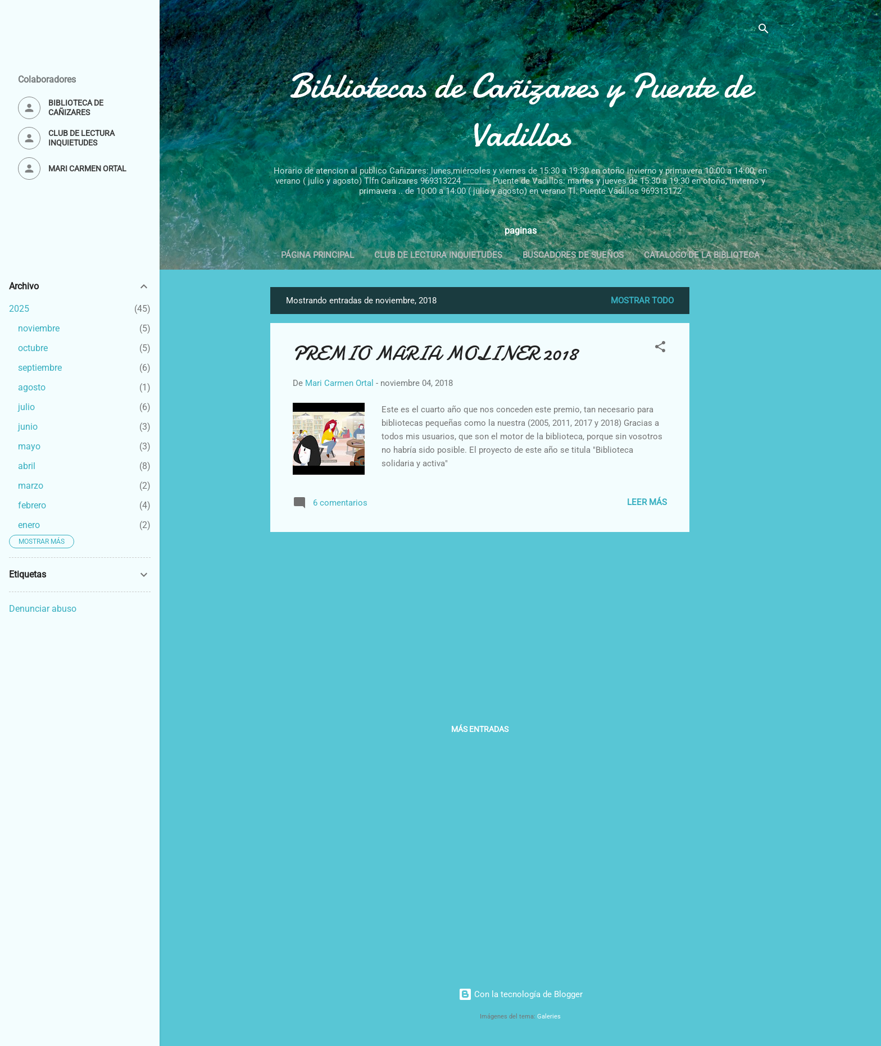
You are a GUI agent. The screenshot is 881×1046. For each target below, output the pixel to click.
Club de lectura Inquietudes (438, 255)
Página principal (317, 255)
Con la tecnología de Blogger (520, 994)
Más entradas (479, 729)
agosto (32, 387)
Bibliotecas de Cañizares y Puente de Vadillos (520, 110)
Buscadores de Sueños (573, 255)
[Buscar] (763, 30)
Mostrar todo (642, 300)
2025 (19, 308)
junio (28, 426)
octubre (33, 348)
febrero (32, 505)
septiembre (40, 367)
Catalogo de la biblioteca (702, 255)
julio (26, 407)
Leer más (647, 502)
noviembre (39, 328)
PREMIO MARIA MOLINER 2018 (435, 353)
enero (29, 525)
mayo (29, 446)
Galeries (549, 1016)
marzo (30, 485)
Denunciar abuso (42, 608)
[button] (660, 348)
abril (26, 466)
